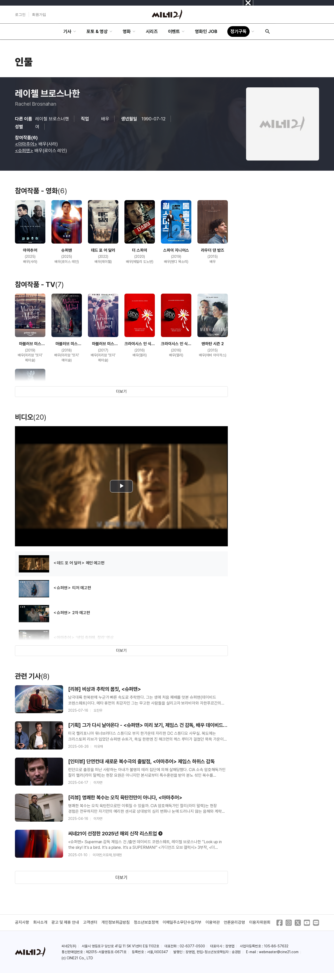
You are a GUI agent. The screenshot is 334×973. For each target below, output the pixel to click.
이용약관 (213, 922)
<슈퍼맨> (24, 150)
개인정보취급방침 (115, 922)
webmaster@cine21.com (279, 952)
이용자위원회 (259, 922)
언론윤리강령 (234, 922)
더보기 (121, 391)
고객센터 (90, 922)
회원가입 (39, 14)
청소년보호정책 (146, 922)
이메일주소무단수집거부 (182, 922)
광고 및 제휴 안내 (65, 922)
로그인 (20, 14)
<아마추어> (26, 144)
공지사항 (22, 922)
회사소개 (40, 922)
